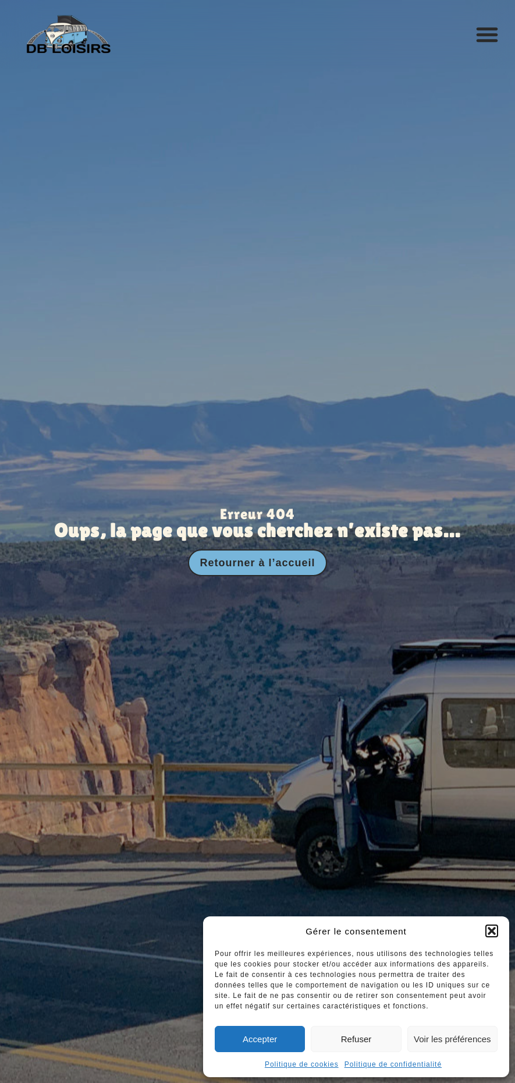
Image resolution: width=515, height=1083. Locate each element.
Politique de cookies (302, 1064)
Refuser (356, 1039)
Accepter (260, 1039)
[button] (492, 931)
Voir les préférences (452, 1039)
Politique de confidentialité (393, 1064)
